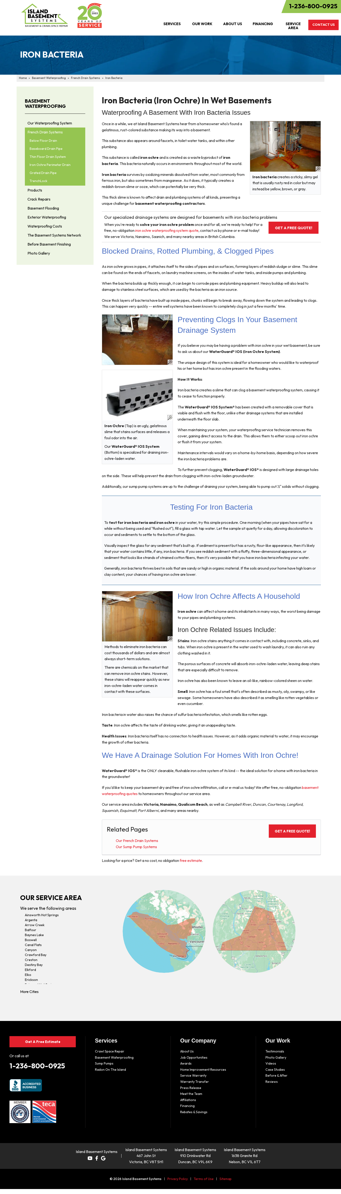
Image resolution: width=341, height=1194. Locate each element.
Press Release (190, 1094)
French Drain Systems (45, 132)
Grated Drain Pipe (43, 173)
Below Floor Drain (43, 140)
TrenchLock (38, 181)
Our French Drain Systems (137, 846)
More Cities (29, 997)
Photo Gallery (38, 253)
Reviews (271, 1088)
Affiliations (188, 1106)
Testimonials (274, 1057)
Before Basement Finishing (49, 244)
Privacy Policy (177, 1184)
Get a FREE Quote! (287, 228)
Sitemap (226, 1184)
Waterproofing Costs (44, 226)
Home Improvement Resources (203, 1075)
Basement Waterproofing (45, 103)
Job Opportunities (193, 1063)
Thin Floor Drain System (48, 157)
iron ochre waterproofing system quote (184, 230)
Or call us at (19, 1061)
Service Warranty (193, 1082)
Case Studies (275, 1075)
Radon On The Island (110, 1075)
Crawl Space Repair (109, 1057)
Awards (186, 1069)
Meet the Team (191, 1100)
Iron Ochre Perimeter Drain (50, 165)
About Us (187, 1057)
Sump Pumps (104, 1069)
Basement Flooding (43, 208)
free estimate (191, 866)
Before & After (276, 1082)
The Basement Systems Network (54, 235)
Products (34, 190)
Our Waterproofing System (49, 123)
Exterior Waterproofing (46, 217)
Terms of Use (204, 1184)
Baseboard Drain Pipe (46, 148)
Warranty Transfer (194, 1088)
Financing (187, 1112)
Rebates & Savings (193, 1118)
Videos (270, 1069)
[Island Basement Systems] (44, 15)
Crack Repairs (38, 199)
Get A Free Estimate (42, 1047)
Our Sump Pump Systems (136, 852)
